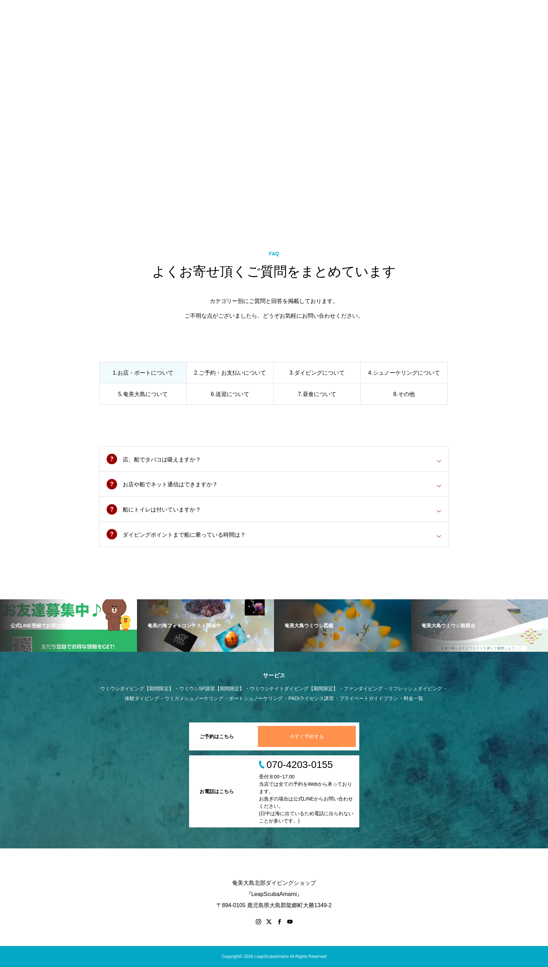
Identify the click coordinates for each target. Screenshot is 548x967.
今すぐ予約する (307, 736)
